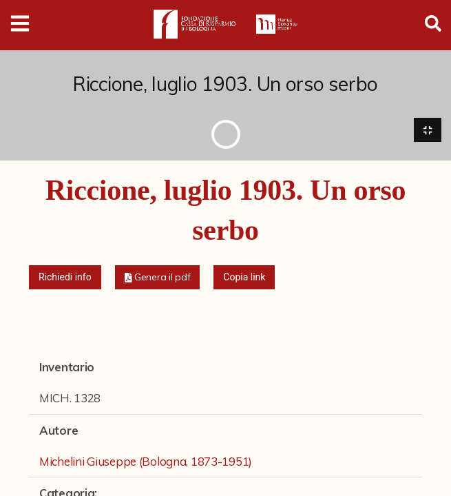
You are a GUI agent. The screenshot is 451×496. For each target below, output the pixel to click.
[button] (157, 279)
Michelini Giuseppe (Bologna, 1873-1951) (145, 462)
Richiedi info (65, 278)
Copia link (244, 278)
